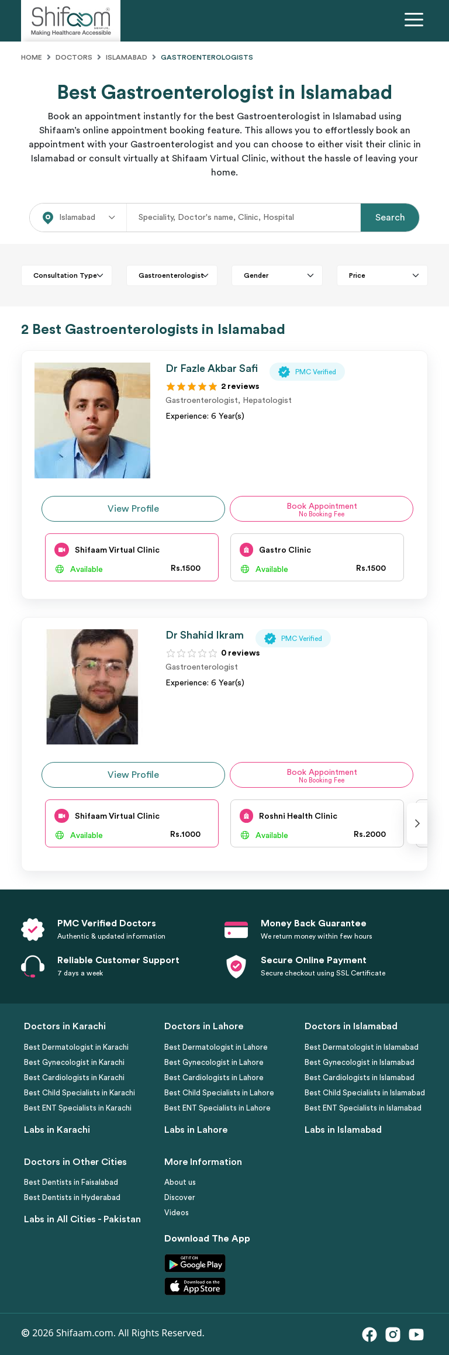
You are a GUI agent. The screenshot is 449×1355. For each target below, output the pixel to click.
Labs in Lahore (195, 1130)
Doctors (74, 57)
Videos (176, 1212)
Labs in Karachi (57, 1130)
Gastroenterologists (207, 57)
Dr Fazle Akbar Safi (211, 368)
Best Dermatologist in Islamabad (362, 1047)
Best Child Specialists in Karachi (79, 1093)
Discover (179, 1197)
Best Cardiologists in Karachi (74, 1077)
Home (31, 57)
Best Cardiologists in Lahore (214, 1077)
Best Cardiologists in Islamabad (360, 1077)
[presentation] (417, 823)
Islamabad (126, 57)
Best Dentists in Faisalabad (71, 1182)
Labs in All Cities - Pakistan (82, 1219)
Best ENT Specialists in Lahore (217, 1108)
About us (180, 1182)
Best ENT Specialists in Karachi (78, 1108)
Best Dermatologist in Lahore (216, 1047)
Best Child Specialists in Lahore (219, 1093)
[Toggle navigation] (416, 21)
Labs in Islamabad (343, 1130)
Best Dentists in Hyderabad (72, 1197)
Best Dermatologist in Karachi (76, 1047)
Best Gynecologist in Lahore (214, 1062)
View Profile (133, 508)
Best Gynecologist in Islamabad (360, 1062)
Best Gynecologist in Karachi (74, 1062)
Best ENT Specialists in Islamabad (363, 1108)
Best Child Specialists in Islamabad (365, 1093)
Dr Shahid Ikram (204, 635)
